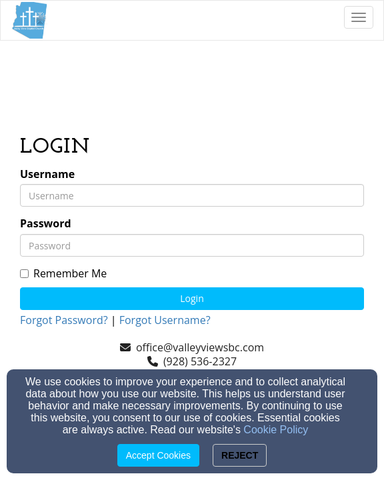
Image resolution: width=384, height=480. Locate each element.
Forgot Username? (165, 320)
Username (47, 174)
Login (191, 298)
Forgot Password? (64, 320)
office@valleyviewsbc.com (200, 347)
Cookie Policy (275, 429)
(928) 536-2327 (200, 361)
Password (45, 224)
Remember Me (63, 274)
